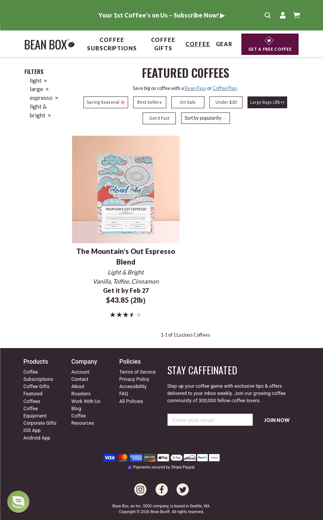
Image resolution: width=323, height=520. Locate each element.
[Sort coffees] (205, 118)
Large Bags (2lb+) (267, 102)
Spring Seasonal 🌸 (106, 102)
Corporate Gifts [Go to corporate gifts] (39, 423)
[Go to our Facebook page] (162, 485)
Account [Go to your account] (80, 372)
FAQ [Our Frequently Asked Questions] (123, 393)
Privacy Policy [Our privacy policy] (134, 379)
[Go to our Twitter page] (183, 485)
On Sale (188, 102)
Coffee (197, 44)
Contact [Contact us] (79, 379)
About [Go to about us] (77, 386)
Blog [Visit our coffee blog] (76, 408)
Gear (224, 44)
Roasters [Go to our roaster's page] (81, 393)
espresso (44, 97)
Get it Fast (159, 118)
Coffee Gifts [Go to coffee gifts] (36, 386)
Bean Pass (195, 88)
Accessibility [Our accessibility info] (133, 386)
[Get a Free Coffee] (270, 44)
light (38, 80)
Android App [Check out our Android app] (36, 438)
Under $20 (225, 102)
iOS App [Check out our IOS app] (31, 430)
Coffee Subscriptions (112, 44)
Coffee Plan (224, 88)
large (39, 88)
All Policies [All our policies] (131, 401)
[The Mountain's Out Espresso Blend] (126, 188)
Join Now (276, 420)
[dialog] (18, 502)
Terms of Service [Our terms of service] (137, 372)
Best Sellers (149, 102)
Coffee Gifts (163, 44)
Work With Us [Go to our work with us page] (85, 401)
